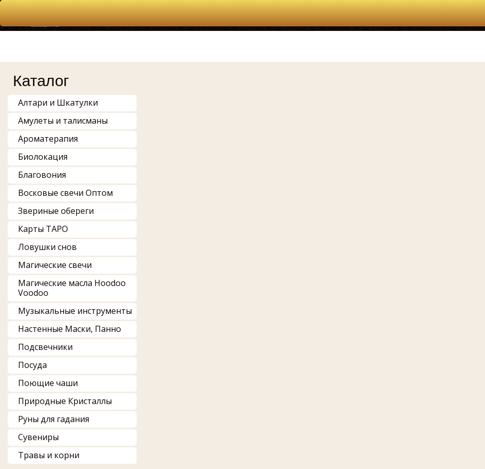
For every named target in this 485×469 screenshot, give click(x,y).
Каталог (41, 80)
